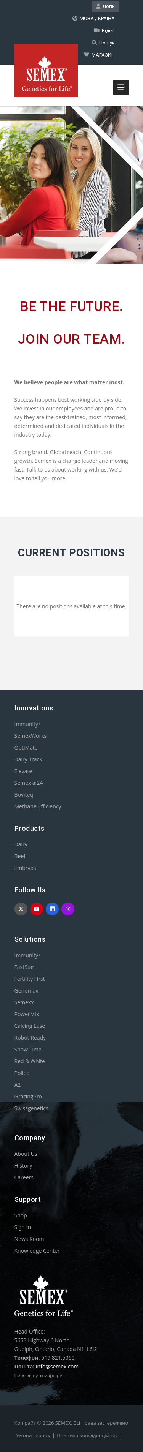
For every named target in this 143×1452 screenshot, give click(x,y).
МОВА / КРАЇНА (93, 18)
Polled (22, 1072)
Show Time (28, 1049)
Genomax (26, 990)
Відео (104, 30)
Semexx (24, 1002)
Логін (105, 6)
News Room (29, 1238)
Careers (24, 1177)
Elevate (23, 771)
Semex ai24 (28, 782)
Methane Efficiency (37, 806)
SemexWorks (30, 735)
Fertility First (29, 978)
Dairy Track (28, 759)
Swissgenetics (31, 1108)
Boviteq (23, 794)
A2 (17, 1084)
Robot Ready (30, 1037)
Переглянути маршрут (39, 1375)
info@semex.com (57, 1366)
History (23, 1165)
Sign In (22, 1227)
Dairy (20, 844)
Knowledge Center (37, 1250)
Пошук (103, 43)
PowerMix (26, 1014)
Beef (20, 856)
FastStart (25, 967)
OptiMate (26, 747)
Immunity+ (28, 724)
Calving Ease (29, 1025)
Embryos (25, 867)
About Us (25, 1153)
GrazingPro (28, 1096)
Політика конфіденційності (89, 1435)
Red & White (29, 1061)
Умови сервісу (33, 1435)
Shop (20, 1215)
